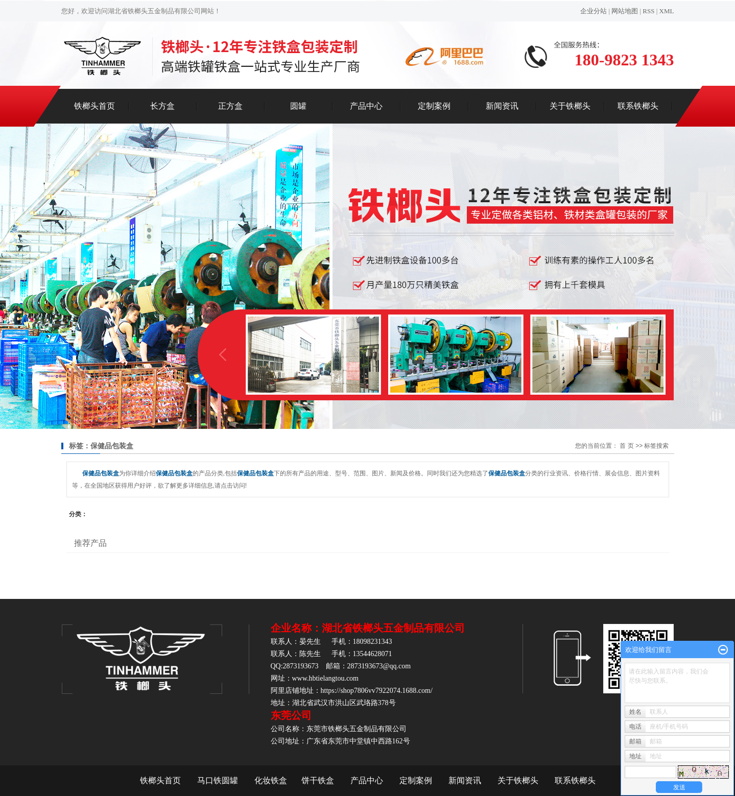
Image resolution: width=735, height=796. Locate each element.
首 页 (626, 445)
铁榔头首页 (94, 106)
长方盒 (162, 106)
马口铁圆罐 (217, 780)
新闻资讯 (502, 106)
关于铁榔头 (570, 106)
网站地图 (624, 11)
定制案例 (434, 106)
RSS (648, 11)
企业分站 (593, 11)
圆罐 (298, 106)
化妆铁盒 (270, 780)
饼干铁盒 (317, 780)
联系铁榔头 (638, 106)
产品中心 (366, 106)
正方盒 (230, 106)
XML (666, 11)
